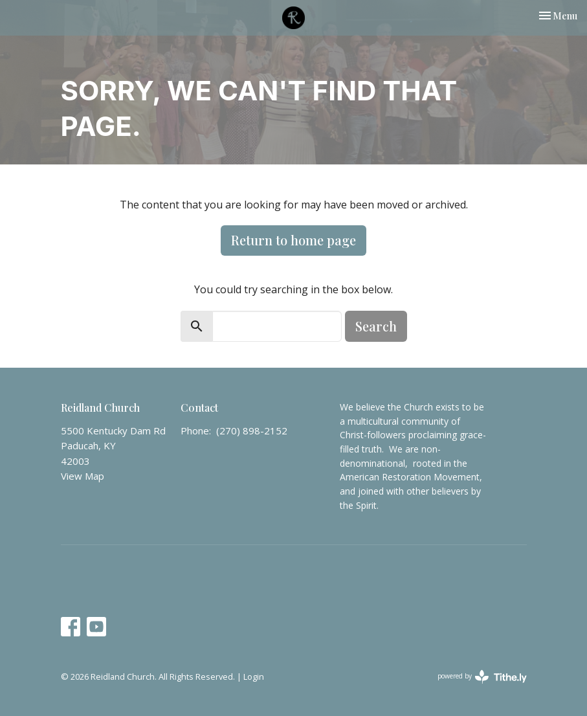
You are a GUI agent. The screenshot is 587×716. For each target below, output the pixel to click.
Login (253, 676)
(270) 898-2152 (251, 430)
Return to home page (293, 240)
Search (376, 326)
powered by (482, 677)
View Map (82, 475)
